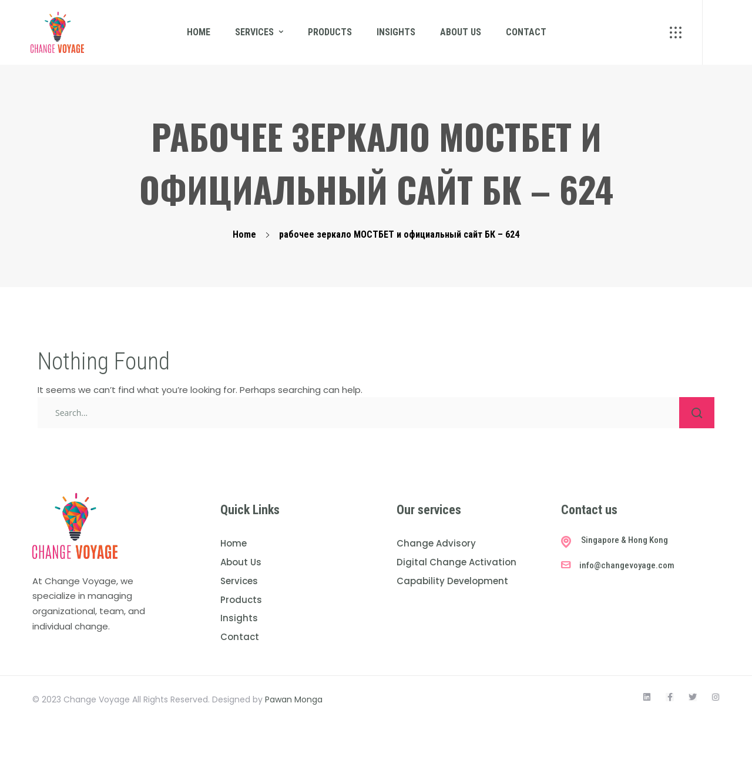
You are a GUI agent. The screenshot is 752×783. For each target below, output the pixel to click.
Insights (396, 32)
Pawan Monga (294, 699)
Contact (526, 32)
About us (460, 32)
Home (198, 32)
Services (254, 32)
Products (330, 32)
